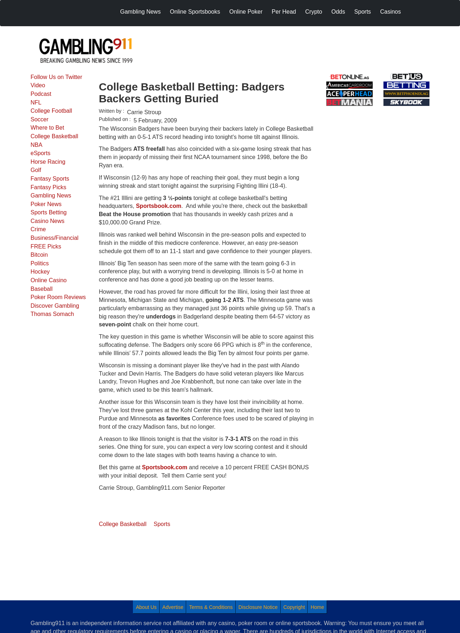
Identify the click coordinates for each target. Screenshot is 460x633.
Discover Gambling (55, 306)
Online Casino (49, 280)
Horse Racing (48, 162)
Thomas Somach (52, 314)
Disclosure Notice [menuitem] (258, 607)
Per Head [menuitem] (284, 12)
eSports (40, 153)
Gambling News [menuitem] (140, 12)
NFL (36, 102)
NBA (36, 145)
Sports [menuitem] (362, 12)
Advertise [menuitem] (172, 607)
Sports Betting (49, 212)
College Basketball (54, 136)
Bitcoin (39, 255)
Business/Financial (54, 238)
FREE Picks (46, 246)
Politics (40, 263)
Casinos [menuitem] (390, 12)
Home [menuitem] (317, 607)
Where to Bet (47, 128)
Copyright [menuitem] (294, 607)
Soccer (40, 119)
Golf (36, 170)
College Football (51, 111)
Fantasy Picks (48, 187)
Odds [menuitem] (338, 12)
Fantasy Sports (50, 179)
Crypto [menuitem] (313, 12)
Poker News (46, 204)
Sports (162, 524)
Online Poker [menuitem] (246, 12)
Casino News (47, 221)
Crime (38, 229)
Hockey (40, 272)
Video (38, 85)
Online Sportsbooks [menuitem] (195, 12)
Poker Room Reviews (58, 297)
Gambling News (51, 195)
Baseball (41, 289)
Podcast (41, 94)
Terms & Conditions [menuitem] (211, 607)
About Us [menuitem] (146, 607)
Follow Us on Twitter (56, 77)
